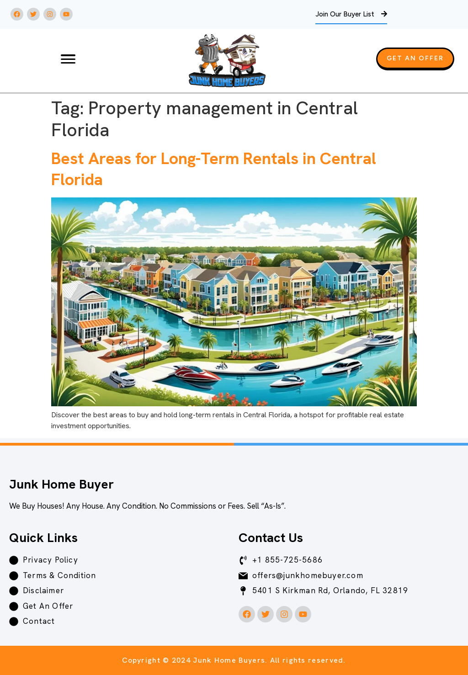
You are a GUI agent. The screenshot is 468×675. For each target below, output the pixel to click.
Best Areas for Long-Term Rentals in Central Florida (213, 169)
